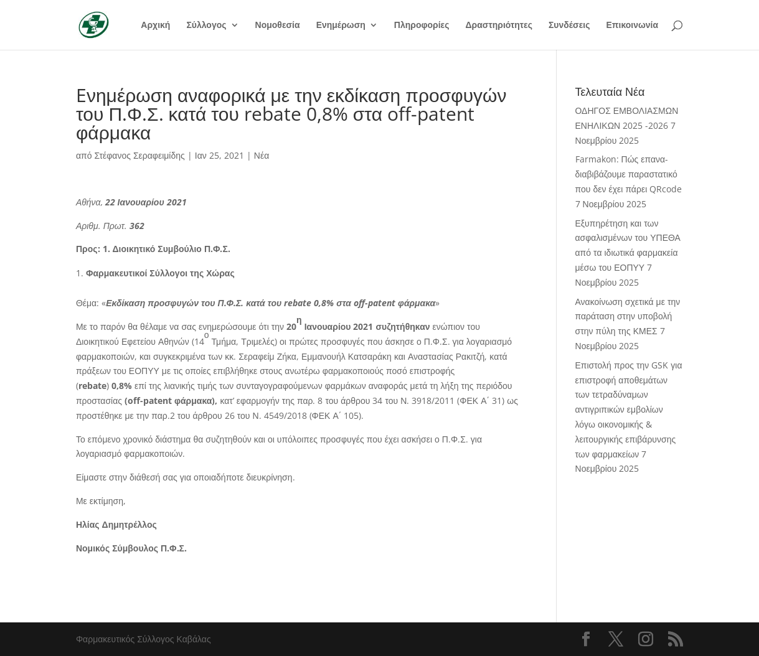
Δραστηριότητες (499, 25)
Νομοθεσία (277, 25)
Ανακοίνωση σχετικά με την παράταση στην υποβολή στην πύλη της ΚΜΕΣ (628, 316)
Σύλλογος (206, 25)
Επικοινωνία (632, 25)
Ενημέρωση (340, 25)
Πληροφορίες (422, 25)
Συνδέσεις (569, 25)
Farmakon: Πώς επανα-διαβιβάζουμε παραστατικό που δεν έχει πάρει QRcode (628, 174)
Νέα (261, 155)
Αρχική (155, 25)
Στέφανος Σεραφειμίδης (139, 155)
